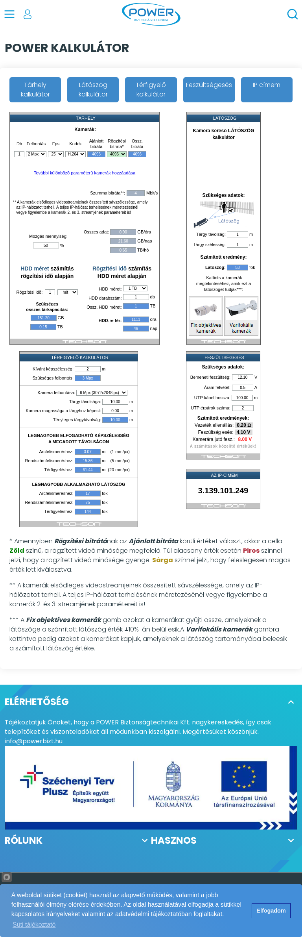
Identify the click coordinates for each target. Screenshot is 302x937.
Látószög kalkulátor (93, 89)
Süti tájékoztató (34, 924)
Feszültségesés (209, 84)
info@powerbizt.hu (34, 741)
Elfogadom (270, 910)
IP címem (266, 84)
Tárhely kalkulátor (35, 89)
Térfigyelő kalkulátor (151, 89)
